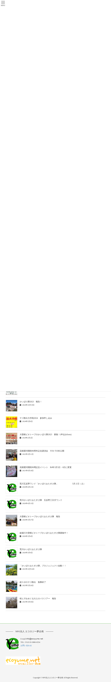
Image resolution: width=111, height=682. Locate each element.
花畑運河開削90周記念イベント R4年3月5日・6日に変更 (46, 467)
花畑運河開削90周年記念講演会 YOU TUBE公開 (42, 451)
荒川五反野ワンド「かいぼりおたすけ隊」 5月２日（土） (52, 484)
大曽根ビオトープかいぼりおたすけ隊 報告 (40, 516)
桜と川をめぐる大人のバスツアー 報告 (38, 598)
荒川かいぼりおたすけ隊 (31, 549)
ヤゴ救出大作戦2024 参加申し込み (36, 418)
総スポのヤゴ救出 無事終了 (33, 582)
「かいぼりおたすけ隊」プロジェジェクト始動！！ (43, 566)
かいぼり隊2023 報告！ (31, 402)
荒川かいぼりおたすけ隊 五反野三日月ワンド (41, 500)
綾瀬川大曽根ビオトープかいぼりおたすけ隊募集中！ (44, 533)
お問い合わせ (26, 645)
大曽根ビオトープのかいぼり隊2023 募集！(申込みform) (46, 434)
